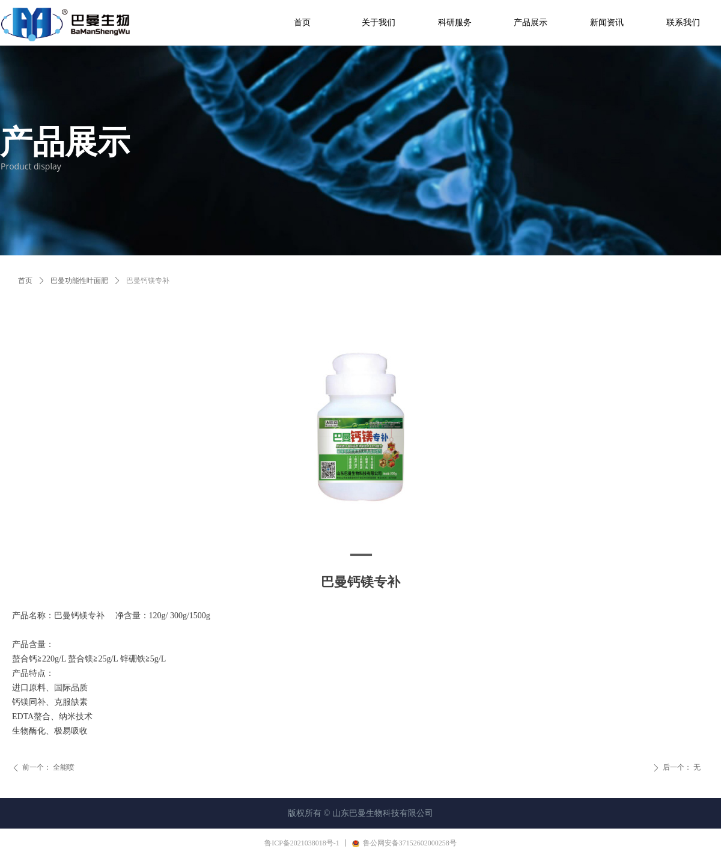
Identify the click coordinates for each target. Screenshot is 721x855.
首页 (25, 280)
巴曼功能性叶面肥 (79, 280)
